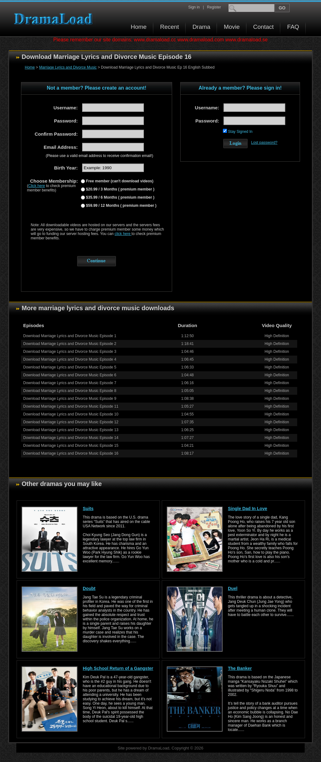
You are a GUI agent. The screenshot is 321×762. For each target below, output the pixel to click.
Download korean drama (55, 19)
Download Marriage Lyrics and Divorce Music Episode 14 (70, 438)
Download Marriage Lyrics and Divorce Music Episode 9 (69, 398)
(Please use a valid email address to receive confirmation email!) (99, 156)
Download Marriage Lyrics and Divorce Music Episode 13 (70, 430)
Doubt (89, 588)
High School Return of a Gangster (118, 668)
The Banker (240, 668)
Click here (36, 186)
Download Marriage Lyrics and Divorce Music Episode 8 (69, 391)
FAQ (293, 26)
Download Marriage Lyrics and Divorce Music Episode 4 (69, 359)
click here (123, 234)
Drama (201, 26)
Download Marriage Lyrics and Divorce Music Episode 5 (69, 367)
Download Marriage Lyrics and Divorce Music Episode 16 (70, 453)
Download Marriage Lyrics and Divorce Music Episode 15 (70, 445)
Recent (169, 26)
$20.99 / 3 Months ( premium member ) (119, 189)
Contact (263, 26)
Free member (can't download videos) (119, 181)
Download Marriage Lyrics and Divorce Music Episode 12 (70, 422)
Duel (232, 588)
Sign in (194, 7)
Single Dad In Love (247, 508)
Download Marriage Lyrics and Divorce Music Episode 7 (69, 383)
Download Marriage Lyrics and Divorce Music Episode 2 (69, 344)
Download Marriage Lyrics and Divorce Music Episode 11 (70, 406)
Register (214, 7)
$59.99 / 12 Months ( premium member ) (120, 205)
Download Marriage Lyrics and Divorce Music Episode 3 (69, 351)
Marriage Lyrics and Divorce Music (68, 67)
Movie (232, 26)
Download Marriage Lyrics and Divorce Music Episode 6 (69, 375)
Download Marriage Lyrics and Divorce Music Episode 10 (70, 414)
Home (139, 26)
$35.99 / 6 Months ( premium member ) (119, 197)
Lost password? (264, 142)
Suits (88, 508)
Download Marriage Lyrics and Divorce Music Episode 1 (69, 336)
